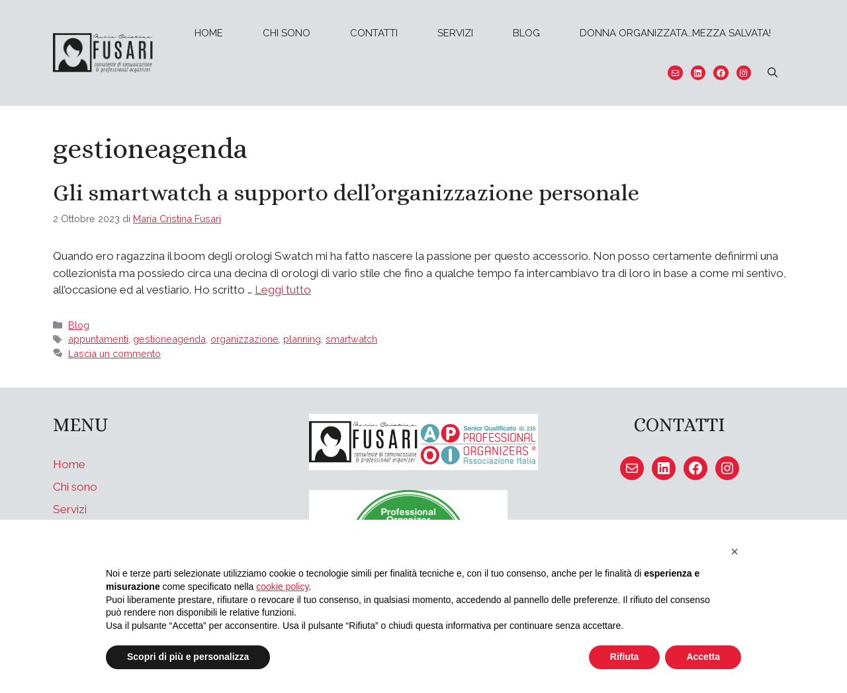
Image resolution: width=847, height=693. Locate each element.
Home (209, 33)
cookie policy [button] (282, 586)
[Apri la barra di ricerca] (772, 73)
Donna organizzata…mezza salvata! (675, 33)
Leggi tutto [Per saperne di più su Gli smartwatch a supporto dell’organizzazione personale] (283, 289)
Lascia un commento (114, 353)
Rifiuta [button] (624, 656)
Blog (526, 33)
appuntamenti (98, 339)
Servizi (455, 33)
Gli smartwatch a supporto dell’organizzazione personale (346, 192)
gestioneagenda (169, 339)
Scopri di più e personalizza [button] (188, 656)
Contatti (374, 33)
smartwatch (351, 339)
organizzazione (244, 339)
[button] (734, 551)
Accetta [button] (703, 656)
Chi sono (286, 33)
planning (302, 339)
